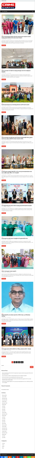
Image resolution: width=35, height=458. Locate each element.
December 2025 (4, 398)
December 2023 (4, 428)
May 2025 (3, 409)
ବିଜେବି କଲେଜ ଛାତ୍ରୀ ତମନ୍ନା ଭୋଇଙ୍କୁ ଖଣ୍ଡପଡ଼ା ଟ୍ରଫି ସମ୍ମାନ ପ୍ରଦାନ (15, 104)
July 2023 (3, 435)
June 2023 (3, 437)
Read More (3, 45)
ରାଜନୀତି (2, 35)
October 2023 (4, 431)
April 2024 (3, 421)
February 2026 (4, 395)
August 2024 (4, 415)
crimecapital (9, 73)
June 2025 (3, 407)
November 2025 (4, 399)
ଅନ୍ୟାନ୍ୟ (3, 443)
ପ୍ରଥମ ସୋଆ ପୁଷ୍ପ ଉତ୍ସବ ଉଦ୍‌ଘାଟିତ (9, 271)
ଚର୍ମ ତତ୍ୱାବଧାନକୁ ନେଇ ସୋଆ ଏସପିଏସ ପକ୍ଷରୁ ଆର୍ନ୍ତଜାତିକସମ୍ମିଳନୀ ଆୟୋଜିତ (17, 205)
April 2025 (3, 410)
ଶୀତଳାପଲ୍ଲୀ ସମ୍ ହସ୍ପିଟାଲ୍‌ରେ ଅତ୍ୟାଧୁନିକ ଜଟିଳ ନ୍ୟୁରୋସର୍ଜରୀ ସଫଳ (15, 238)
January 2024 (4, 426)
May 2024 (3, 420)
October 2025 (4, 401)
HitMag (32, 454)
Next (22, 362)
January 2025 (4, 412)
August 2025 (4, 404)
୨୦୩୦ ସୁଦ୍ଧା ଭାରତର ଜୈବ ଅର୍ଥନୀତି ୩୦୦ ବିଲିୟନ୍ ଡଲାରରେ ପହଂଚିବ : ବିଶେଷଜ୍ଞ (16, 348)
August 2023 (4, 434)
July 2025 (3, 406)
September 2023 (4, 432)
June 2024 (3, 418)
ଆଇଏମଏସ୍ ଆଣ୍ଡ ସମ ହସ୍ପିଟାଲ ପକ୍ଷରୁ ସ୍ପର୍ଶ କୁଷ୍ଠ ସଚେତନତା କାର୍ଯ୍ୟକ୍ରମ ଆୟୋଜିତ (14, 375)
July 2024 (3, 417)
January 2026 (4, 396)
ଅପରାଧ (3, 444)
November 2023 (4, 429)
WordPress (28, 454)
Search (3, 365)
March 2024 (4, 423)
